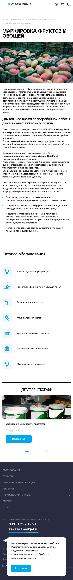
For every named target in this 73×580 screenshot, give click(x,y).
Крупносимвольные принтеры (25, 333)
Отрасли (7, 476)
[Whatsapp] (55, 4)
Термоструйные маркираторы (25, 348)
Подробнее (18, 438)
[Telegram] (62, 4)
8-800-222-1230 (48, 4)
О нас (5, 507)
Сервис (7, 501)
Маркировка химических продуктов (25, 424)
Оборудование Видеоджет (23, 364)
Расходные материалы (16, 494)
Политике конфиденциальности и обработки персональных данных (30, 554)
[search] (69, 4)
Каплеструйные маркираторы (25, 271)
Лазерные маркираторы (22, 302)
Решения (8, 488)
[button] (27, 451)
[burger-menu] (4, 4)
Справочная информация (18, 482)
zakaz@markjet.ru (23, 529)
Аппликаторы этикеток (21, 317)
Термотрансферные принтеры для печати (32, 286)
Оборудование (11, 470)
